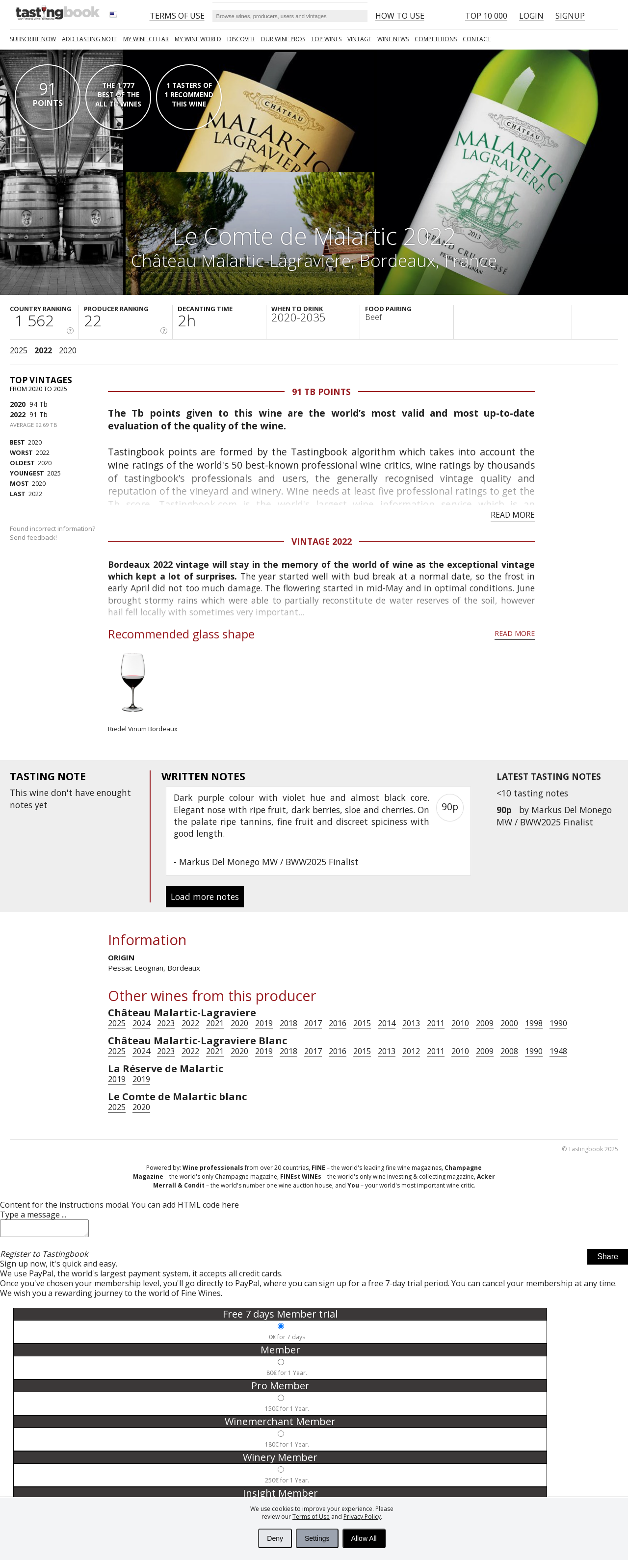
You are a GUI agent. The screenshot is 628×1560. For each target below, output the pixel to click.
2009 (485, 1023)
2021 (215, 1023)
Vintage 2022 (321, 541)
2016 (337, 1023)
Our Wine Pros (283, 39)
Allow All (364, 1538)
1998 (534, 1023)
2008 (509, 1051)
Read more (513, 514)
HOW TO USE (399, 15)
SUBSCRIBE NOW (33, 39)
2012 (411, 1051)
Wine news (393, 39)
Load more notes (205, 896)
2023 (166, 1023)
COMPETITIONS (436, 39)
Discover (241, 39)
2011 (436, 1023)
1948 (558, 1051)
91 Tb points (321, 391)
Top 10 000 (486, 15)
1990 (558, 1023)
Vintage (359, 39)
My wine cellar (146, 39)
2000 (509, 1023)
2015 (362, 1023)
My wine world (198, 39)
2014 (386, 1023)
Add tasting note (89, 39)
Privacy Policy (362, 1516)
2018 (288, 1023)
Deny (275, 1538)
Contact (477, 39)
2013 (411, 1023)
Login (531, 15)
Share (607, 1259)
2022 (43, 350)
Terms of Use (311, 1516)
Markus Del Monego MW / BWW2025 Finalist (554, 815)
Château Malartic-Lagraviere (241, 260)
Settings (317, 1538)
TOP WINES (326, 39)
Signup (570, 15)
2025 (18, 350)
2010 (460, 1023)
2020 (68, 350)
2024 (141, 1023)
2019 (264, 1023)
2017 (313, 1023)
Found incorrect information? (53, 533)
